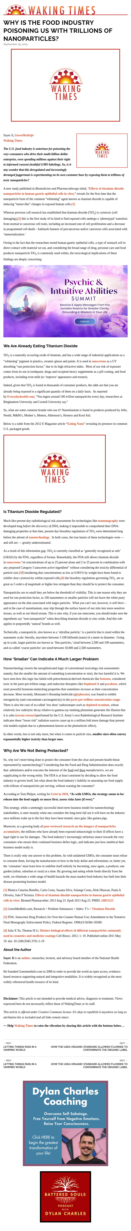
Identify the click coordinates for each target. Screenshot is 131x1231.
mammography (108, 520)
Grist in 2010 (59, 794)
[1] (73, 204)
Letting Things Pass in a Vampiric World (22, 1046)
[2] (19, 218)
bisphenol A (91, 684)
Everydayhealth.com (20, 396)
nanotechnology (39, 537)
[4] (62, 578)
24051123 (107, 900)
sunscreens (99, 361)
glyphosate (82, 694)
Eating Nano (75, 423)
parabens (111, 684)
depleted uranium (98, 705)
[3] (21, 572)
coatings (50, 936)
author (25, 958)
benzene (105, 678)
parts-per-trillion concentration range (95, 699)
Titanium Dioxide (103, 909)
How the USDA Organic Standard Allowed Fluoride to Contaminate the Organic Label (85, 1046)
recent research (26, 715)
